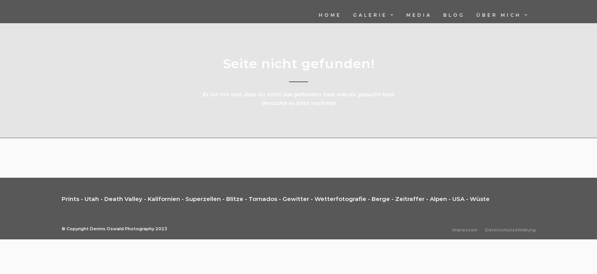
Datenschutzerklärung (510, 230)
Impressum (464, 230)
